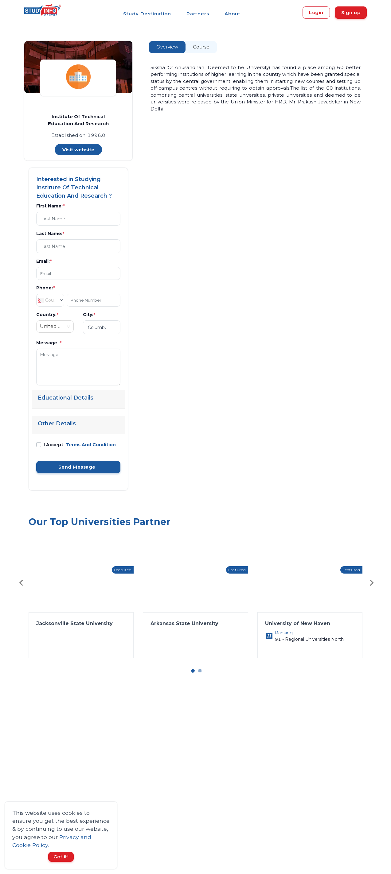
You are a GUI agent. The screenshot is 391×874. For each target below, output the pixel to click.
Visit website (78, 150)
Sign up (351, 12)
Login (316, 12)
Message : (48, 343)
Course (201, 47)
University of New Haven (297, 623)
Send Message (78, 467)
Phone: (45, 288)
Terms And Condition (91, 444)
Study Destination (147, 14)
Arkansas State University (184, 623)
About (232, 14)
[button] (81, 609)
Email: (44, 261)
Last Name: (50, 233)
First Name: (50, 206)
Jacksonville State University (74, 623)
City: (89, 314)
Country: (47, 314)
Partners (197, 14)
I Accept (80, 444)
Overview (167, 47)
